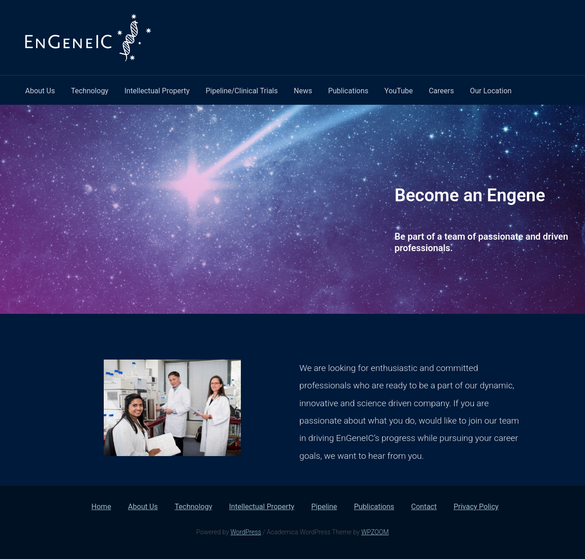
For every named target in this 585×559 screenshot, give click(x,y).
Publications (348, 90)
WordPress (245, 532)
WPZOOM (374, 532)
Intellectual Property (157, 90)
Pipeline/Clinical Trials (242, 90)
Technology (89, 90)
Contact (424, 506)
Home (101, 506)
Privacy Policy (476, 506)
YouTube (398, 90)
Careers (441, 90)
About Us (40, 90)
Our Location (490, 90)
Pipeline (324, 506)
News (303, 90)
